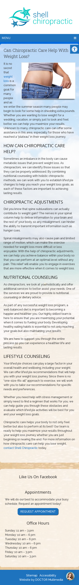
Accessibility (48, 575)
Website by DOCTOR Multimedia (41, 579)
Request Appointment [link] (38, 511)
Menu (6, 38)
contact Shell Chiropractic (21, 448)
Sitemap (31, 575)
